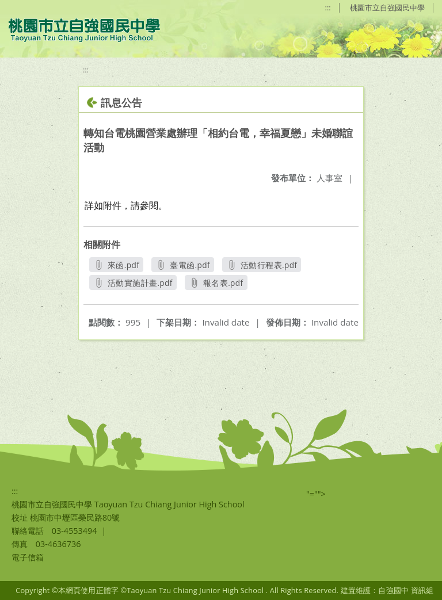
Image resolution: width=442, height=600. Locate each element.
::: (328, 7)
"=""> (316, 493)
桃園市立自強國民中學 (387, 7)
